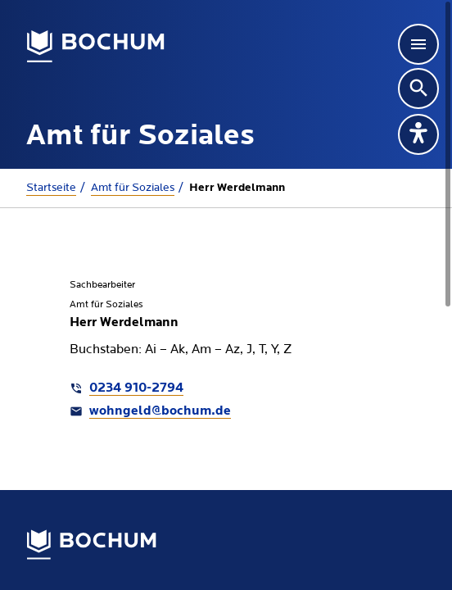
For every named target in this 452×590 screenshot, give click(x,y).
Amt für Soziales (132, 187)
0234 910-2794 (136, 388)
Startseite (51, 187)
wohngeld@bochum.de (160, 411)
